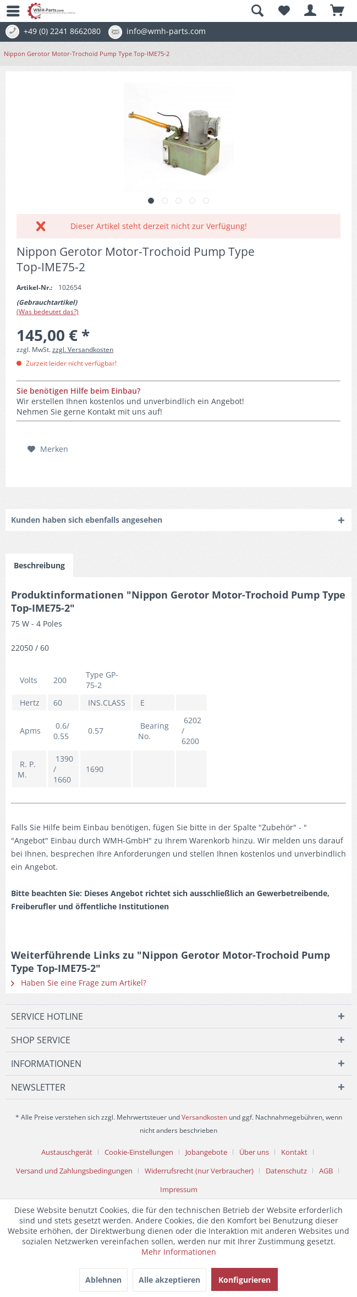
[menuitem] (8, 11)
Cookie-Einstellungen (139, 1152)
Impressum (178, 1189)
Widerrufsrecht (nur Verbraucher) (199, 1171)
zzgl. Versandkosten (82, 349)
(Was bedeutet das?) (48, 311)
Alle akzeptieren (169, 1279)
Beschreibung (39, 565)
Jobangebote (206, 1152)
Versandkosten (204, 1117)
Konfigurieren (244, 1279)
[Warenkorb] (338, 11)
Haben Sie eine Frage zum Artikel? (78, 982)
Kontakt (294, 1152)
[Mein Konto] (311, 11)
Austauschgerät (66, 1152)
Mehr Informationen (178, 1251)
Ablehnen (103, 1279)
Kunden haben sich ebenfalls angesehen (86, 520)
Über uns (254, 1152)
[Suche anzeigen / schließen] (257, 11)
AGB (326, 1171)
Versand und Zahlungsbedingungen (74, 1171)
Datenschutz (286, 1171)
